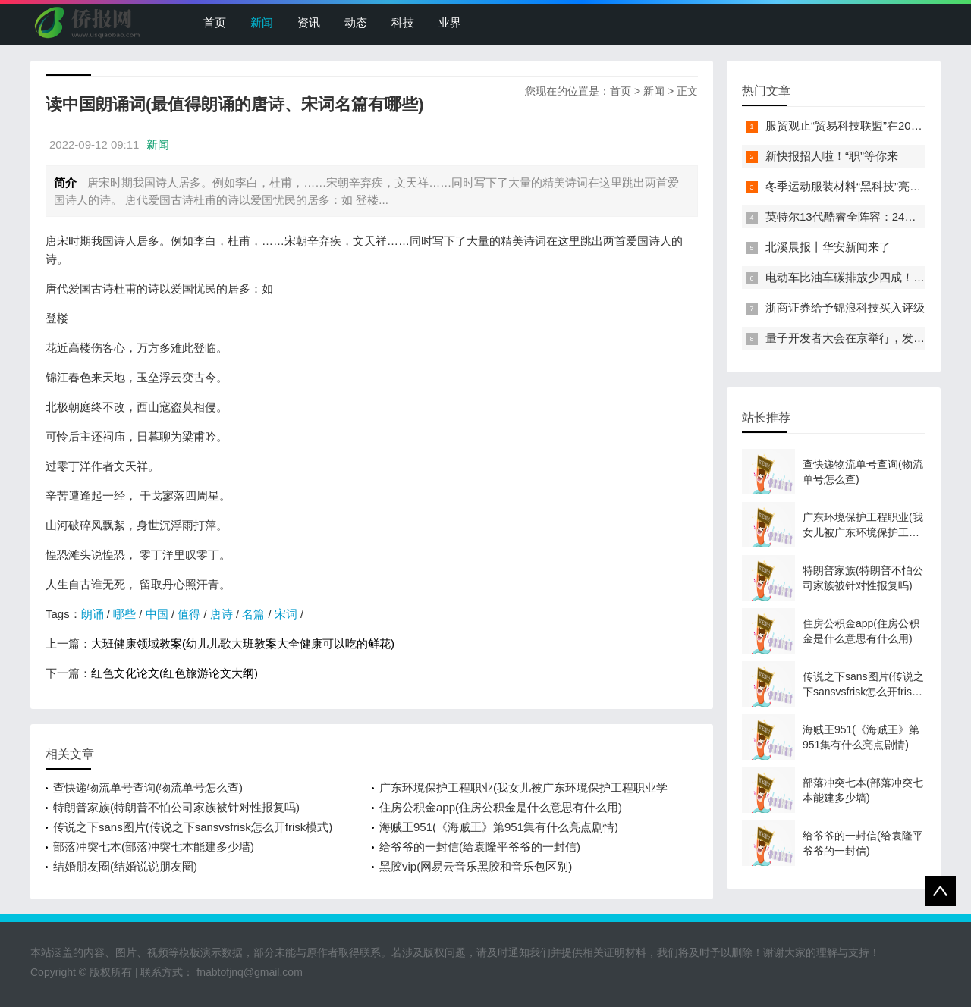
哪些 (124, 613)
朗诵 (92, 613)
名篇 (253, 613)
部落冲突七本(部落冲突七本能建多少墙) (153, 846)
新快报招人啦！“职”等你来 (831, 155)
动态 (355, 22)
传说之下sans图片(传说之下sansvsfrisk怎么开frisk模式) (192, 826)
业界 (449, 22)
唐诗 (221, 613)
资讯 (308, 22)
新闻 (261, 22)
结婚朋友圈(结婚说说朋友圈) (125, 866)
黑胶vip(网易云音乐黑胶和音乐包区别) (475, 866)
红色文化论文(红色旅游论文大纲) (174, 673)
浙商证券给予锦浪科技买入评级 (845, 307)
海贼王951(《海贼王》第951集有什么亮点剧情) (498, 826)
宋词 (286, 613)
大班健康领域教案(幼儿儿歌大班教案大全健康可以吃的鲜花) (242, 643)
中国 (157, 613)
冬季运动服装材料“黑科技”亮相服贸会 (860, 186)
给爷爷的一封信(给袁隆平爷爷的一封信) (479, 846)
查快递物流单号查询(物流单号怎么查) (148, 787)
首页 (214, 22)
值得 (189, 613)
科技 (402, 22)
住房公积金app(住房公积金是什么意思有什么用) (500, 807)
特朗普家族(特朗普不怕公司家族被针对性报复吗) (176, 807)
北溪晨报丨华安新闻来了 (828, 246)
